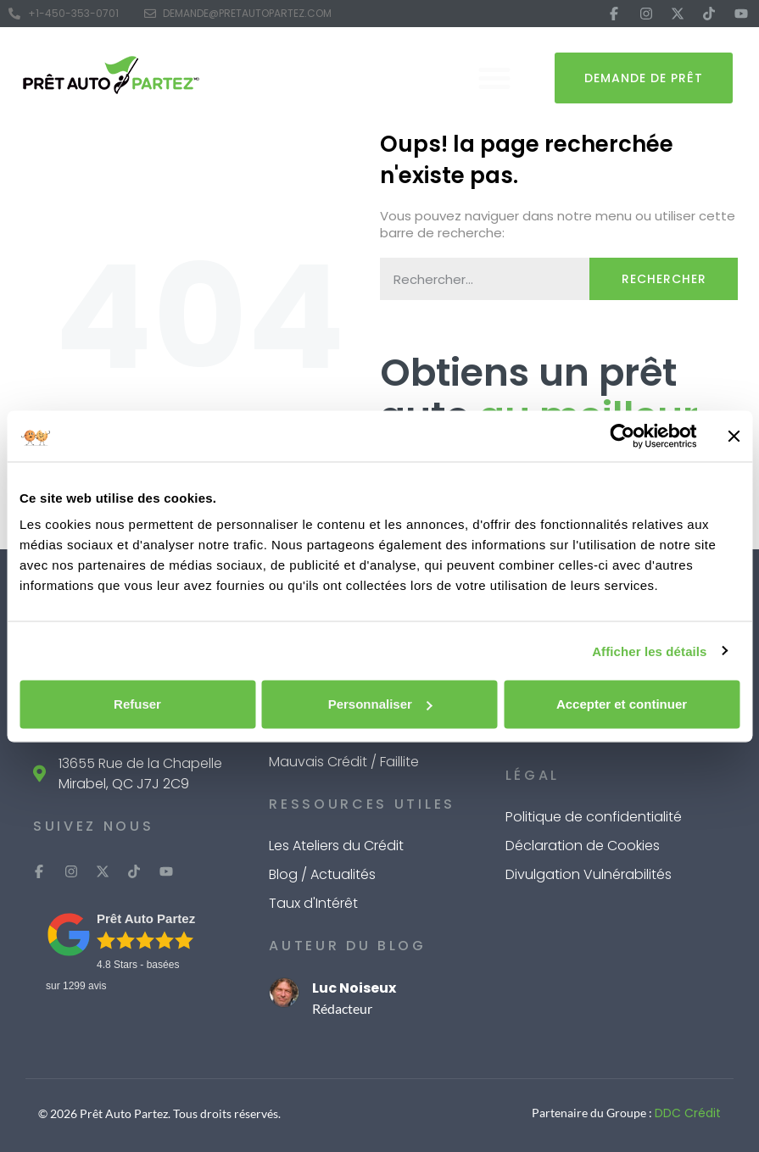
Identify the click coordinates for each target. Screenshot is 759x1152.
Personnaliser (380, 704)
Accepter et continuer (621, 704)
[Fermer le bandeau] (733, 436)
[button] (494, 78)
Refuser (137, 704)
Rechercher (664, 278)
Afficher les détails (649, 650)
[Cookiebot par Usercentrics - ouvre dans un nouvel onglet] (622, 435)
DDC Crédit (688, 1113)
